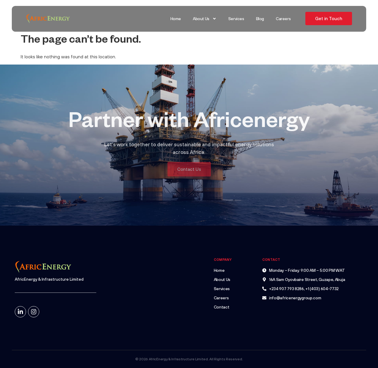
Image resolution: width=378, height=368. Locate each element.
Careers (283, 18)
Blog (260, 18)
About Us (204, 19)
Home (175, 18)
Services (236, 18)
